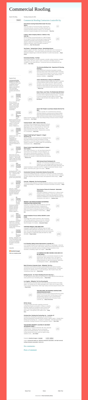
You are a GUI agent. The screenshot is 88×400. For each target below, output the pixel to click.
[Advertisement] (44, 13)
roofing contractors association (31, 342)
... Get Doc (47, 168)
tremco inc (41, 342)
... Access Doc (49, 76)
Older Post (60, 391)
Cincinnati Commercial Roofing (18, 95)
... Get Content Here (53, 261)
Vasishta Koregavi (15, 251)
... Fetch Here (35, 131)
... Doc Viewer (33, 119)
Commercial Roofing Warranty (18, 182)
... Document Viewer (43, 223)
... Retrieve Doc (27, 157)
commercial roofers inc (33, 340)
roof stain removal (58, 340)
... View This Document (34, 44)
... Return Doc (40, 88)
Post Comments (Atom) (47, 395)
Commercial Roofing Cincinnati (18, 148)
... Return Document (48, 299)
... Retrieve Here (36, 143)
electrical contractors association (46, 340)
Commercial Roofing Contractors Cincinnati (18, 232)
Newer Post (27, 391)
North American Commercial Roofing (18, 215)
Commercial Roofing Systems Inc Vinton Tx (14, 81)
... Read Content (32, 234)
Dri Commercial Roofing (18, 198)
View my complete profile (15, 253)
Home (44, 391)
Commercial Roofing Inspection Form (18, 130)
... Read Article (39, 271)
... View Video (30, 63)
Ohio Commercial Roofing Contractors (18, 166)
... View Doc (51, 31)
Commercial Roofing (29, 9)
